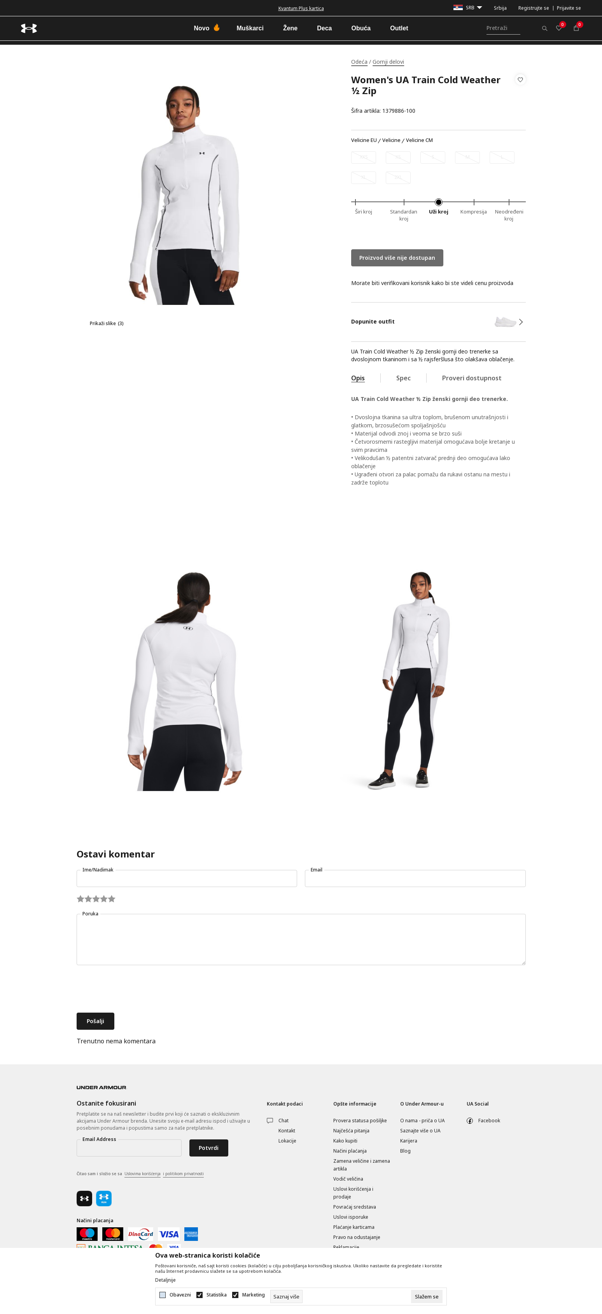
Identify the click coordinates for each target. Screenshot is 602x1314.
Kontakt (286, 1130)
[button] (520, 95)
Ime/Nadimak (98, 869)
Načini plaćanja (350, 1151)
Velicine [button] (391, 140)
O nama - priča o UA (422, 1120)
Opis (358, 378)
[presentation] (136, 990)
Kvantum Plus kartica (301, 8)
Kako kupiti (345, 1140)
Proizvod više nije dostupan (397, 257)
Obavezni (180, 1295)
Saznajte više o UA (420, 1130)
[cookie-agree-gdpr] (427, 1296)
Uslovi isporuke (350, 1217)
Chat (283, 1120)
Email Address (99, 1139)
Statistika (216, 1295)
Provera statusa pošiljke (360, 1120)
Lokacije (287, 1140)
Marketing (253, 1295)
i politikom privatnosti (183, 1173)
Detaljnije (165, 1280)
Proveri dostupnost (472, 378)
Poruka (90, 913)
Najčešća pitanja (351, 1130)
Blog (405, 1151)
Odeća (359, 61)
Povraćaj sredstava (354, 1207)
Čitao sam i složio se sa (140, 1174)
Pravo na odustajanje (356, 1237)
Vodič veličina (348, 1179)
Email (316, 869)
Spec (403, 378)
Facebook (489, 1120)
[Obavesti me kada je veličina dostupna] (363, 157)
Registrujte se (533, 8)
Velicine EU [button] (364, 140)
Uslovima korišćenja (142, 1173)
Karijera (408, 1140)
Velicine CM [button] (419, 140)
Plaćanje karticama (353, 1227)
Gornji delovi (388, 61)
